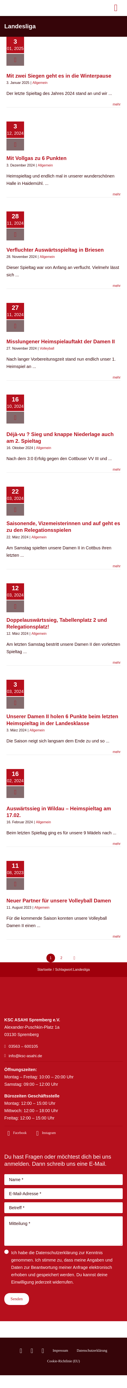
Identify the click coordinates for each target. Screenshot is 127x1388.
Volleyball (47, 348)
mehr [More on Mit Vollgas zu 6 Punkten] (117, 194)
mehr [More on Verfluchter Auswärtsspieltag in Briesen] (117, 286)
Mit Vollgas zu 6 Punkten (36, 158)
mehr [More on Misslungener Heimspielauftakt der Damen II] (117, 377)
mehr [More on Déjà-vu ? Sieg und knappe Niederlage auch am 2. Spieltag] (117, 469)
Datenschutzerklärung (57, 1254)
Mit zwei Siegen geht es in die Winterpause (58, 76)
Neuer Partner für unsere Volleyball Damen (58, 900)
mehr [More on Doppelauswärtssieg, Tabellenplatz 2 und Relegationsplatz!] (117, 662)
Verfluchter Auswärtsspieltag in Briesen (55, 250)
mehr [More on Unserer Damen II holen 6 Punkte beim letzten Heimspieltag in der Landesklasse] (117, 752)
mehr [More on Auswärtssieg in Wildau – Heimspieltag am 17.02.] (117, 844)
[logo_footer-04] (34, 989)
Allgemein (39, 83)
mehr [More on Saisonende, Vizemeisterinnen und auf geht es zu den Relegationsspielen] (117, 566)
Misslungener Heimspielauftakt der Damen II (60, 341)
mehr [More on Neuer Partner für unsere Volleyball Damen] (117, 936)
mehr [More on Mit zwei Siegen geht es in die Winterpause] (117, 104)
